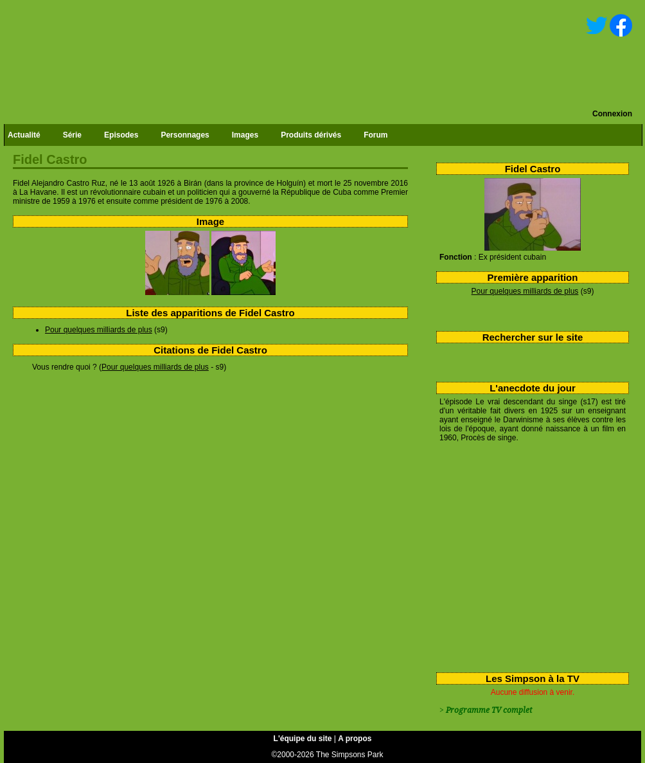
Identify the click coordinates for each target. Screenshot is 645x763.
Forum (375, 134)
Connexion (612, 113)
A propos (354, 738)
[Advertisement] (528, 554)
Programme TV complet (489, 710)
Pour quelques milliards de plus (525, 291)
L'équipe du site (303, 738)
